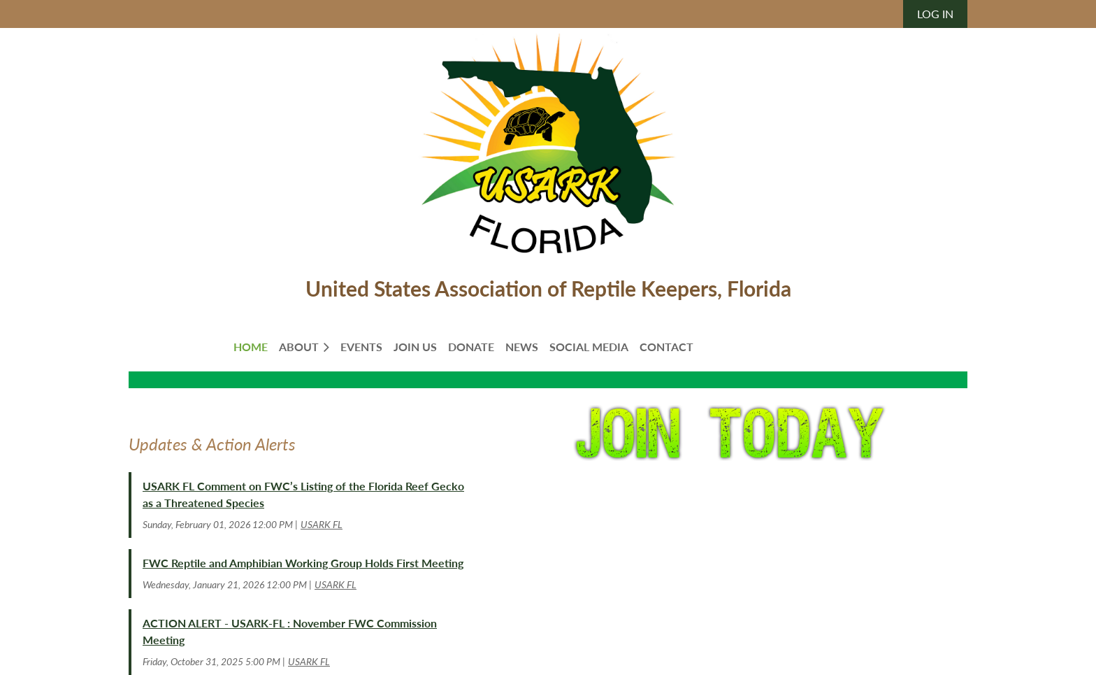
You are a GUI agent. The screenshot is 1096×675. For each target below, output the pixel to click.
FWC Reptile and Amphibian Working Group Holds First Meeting (303, 562)
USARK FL (321, 524)
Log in (935, 13)
